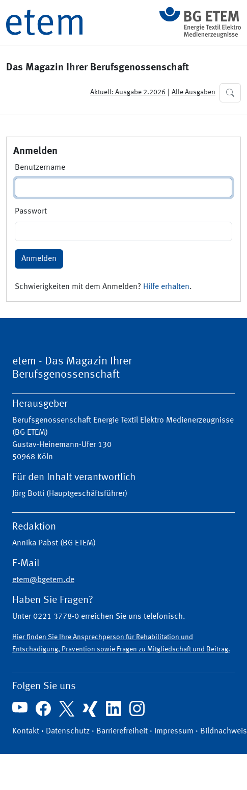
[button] (230, 92)
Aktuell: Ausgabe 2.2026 (128, 92)
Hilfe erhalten (166, 287)
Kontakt (25, 731)
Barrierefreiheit (122, 731)
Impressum (174, 731)
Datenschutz (68, 731)
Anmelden (39, 259)
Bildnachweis (223, 731)
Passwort (31, 211)
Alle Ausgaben (193, 92)
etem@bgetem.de (43, 580)
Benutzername (40, 168)
